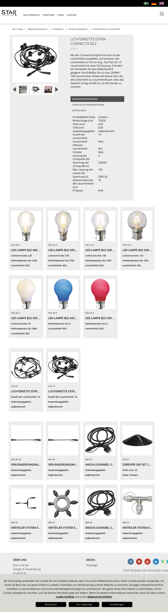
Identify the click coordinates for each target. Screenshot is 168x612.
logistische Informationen (88, 104)
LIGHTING (72, 15)
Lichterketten (57, 29)
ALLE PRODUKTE (31, 15)
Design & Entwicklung (27, 569)
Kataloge (91, 565)
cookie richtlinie (65, 597)
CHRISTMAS (48, 15)
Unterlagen (79, 110)
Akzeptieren (51, 604)
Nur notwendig (84, 604)
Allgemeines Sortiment (37, 29)
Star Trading (17, 29)
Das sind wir (21, 565)
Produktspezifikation (84, 99)
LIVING (60, 15)
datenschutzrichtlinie (99, 597)
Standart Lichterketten (78, 29)
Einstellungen (117, 604)
